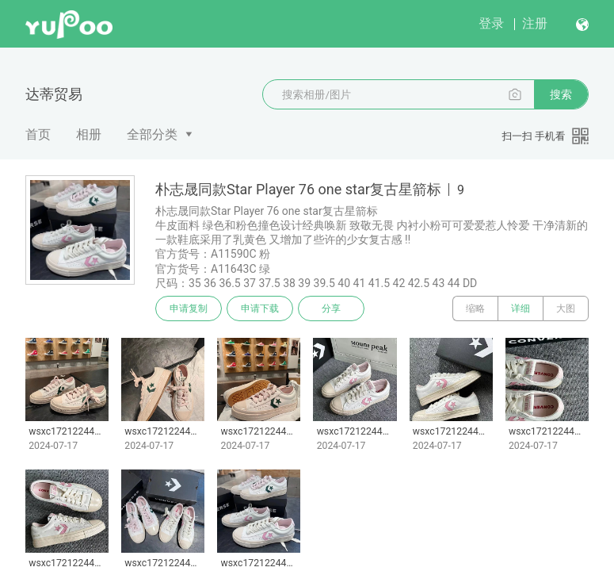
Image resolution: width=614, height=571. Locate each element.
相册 (88, 134)
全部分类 (152, 134)
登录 (491, 23)
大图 (565, 308)
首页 (38, 134)
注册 (534, 23)
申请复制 (189, 308)
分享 (331, 308)
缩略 (475, 308)
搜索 (561, 94)
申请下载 (260, 308)
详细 (520, 308)
